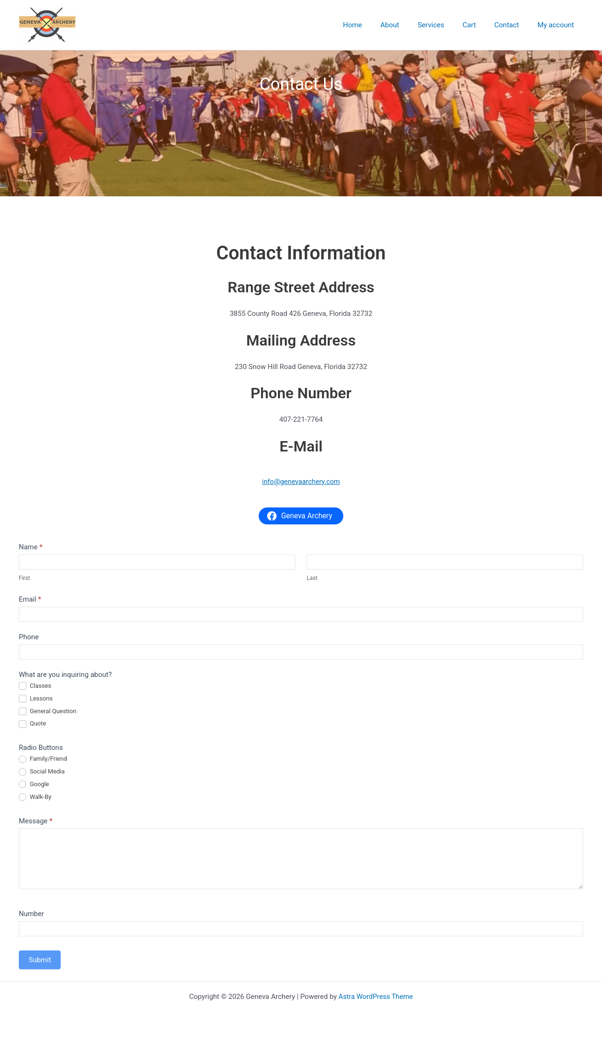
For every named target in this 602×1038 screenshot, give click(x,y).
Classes (35, 686)
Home (376, 25)
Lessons (36, 699)
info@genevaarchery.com (301, 481)
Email (30, 599)
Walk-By (35, 797)
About (409, 25)
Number (31, 913)
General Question (47, 712)
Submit (40, 960)
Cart (479, 25)
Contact (513, 25)
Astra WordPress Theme (376, 996)
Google (34, 785)
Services (446, 25)
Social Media (42, 772)
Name (31, 547)
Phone (29, 637)
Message (36, 821)
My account (557, 25)
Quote (32, 724)
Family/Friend (43, 759)
